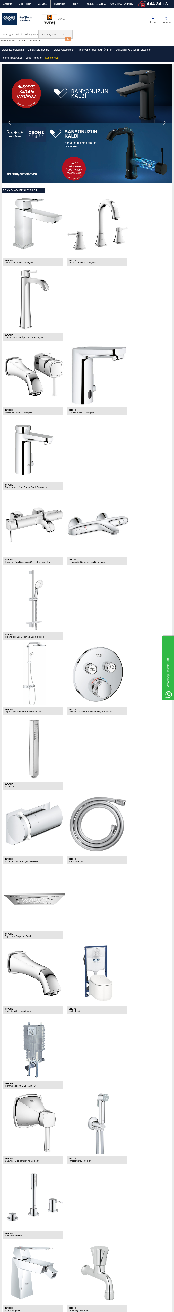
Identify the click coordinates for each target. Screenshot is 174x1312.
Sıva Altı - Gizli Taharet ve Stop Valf (22, 606)
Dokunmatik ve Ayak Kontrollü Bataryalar (82, 746)
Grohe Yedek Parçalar (41, 1225)
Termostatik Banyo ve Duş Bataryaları (80, 333)
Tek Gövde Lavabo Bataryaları (20, 196)
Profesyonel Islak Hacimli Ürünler (42, 1211)
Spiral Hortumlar (70, 469)
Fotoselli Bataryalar (12, 57)
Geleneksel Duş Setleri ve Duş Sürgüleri (138, 333)
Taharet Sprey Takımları (73, 606)
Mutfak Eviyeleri (13, 815)
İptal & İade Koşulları (11, 1220)
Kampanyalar (52, 57)
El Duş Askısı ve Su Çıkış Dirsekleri (22, 469)
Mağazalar (42, 4)
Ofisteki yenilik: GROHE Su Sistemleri (23, 1088)
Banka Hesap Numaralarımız (8, 1227)
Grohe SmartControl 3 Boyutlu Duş (22, 1107)
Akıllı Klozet (68, 537)
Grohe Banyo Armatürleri (17, 1097)
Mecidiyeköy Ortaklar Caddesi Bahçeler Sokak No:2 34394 (103, 1212)
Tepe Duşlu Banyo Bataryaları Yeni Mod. (25, 401)
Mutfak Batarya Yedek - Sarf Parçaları (137, 815)
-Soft (70, 1308)
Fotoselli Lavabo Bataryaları (75, 265)
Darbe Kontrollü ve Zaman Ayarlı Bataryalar (140, 265)
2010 (13, 40)
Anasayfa (7, 4)
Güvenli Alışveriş (9, 1210)
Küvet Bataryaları (127, 606)
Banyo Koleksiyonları (13, 49)
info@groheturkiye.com (103, 1235)
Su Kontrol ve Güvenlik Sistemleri (133, 49)
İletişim (75, 4)
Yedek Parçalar (34, 57)
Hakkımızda (59, 4)
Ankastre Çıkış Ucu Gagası (18, 537)
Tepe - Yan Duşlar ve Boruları (133, 469)
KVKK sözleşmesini (17, 1170)
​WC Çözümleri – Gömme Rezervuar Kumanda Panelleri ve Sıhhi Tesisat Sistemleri (46, 1121)
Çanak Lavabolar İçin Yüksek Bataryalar (138, 196)
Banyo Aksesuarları (64, 49)
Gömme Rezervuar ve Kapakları (134, 537)
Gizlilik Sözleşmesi (10, 1205)
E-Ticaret (77, 1308)
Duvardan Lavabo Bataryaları (19, 265)
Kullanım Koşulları (10, 1215)
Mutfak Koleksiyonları (39, 49)
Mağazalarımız (8, 1200)
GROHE (9, 194)
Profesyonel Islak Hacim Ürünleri (95, 49)
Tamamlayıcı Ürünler (72, 674)
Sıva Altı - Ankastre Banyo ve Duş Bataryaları (84, 401)
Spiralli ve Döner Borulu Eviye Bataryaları (139, 746)
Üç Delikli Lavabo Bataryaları (76, 196)
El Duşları (123, 401)
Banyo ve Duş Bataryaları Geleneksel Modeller (28, 333)
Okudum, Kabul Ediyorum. (26, 1170)
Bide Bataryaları (13, 674)
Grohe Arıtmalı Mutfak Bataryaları (21, 746)
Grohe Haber (25, 4)
